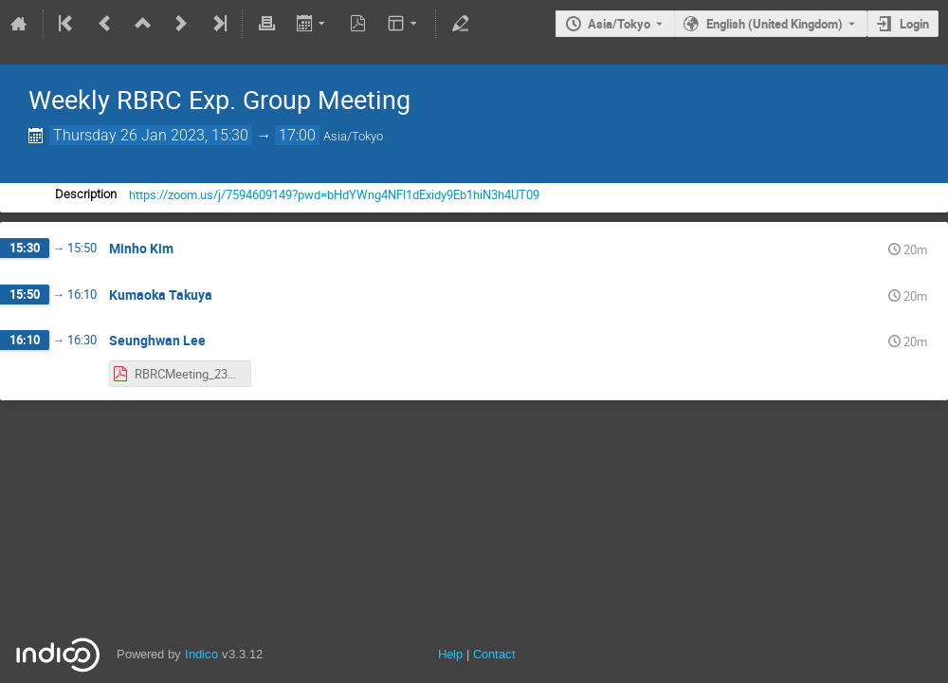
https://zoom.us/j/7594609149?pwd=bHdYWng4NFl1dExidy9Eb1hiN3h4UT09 (334, 194)
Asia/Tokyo (619, 23)
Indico (201, 654)
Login (914, 23)
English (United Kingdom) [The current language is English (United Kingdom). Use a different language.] (774, 23)
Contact (494, 654)
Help (450, 654)
